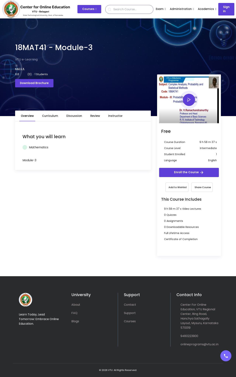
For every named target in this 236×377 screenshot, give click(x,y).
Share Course (203, 187)
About (75, 305)
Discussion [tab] (74, 116)
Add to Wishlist (178, 187)
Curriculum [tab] (50, 116)
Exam (160, 9)
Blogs (75, 321)
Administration (181, 9)
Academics (206, 9)
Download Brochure (34, 83)
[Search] (131, 9)
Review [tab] (95, 116)
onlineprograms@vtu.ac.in (199, 344)
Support (130, 313)
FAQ (74, 313)
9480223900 (189, 336)
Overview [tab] (27, 116)
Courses (88, 9)
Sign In (226, 9)
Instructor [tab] (115, 116)
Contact (130, 305)
